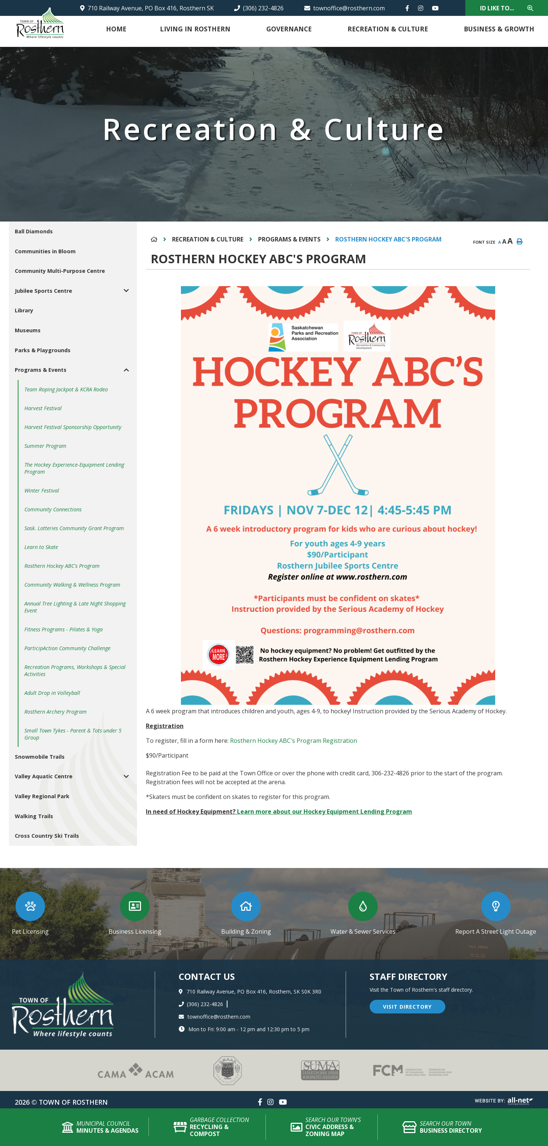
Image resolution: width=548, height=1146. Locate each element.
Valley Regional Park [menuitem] (42, 796)
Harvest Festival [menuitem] (43, 408)
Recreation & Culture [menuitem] (387, 28)
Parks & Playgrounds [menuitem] (43, 350)
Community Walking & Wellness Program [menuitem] (72, 584)
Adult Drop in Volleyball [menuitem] (52, 692)
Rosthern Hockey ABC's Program (388, 239)
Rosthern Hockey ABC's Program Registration (293, 741)
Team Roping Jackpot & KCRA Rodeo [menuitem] (66, 389)
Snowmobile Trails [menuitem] (40, 756)
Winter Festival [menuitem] (41, 490)
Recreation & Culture (207, 239)
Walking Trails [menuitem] (34, 816)
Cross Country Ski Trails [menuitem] (47, 835)
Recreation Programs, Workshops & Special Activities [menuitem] (75, 670)
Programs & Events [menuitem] (40, 369)
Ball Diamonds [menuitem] (34, 231)
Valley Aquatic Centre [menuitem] (43, 776)
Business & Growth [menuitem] (499, 28)
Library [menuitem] (24, 310)
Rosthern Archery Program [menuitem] (55, 711)
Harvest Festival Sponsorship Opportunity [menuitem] (72, 426)
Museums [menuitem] (28, 330)
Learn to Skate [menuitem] (41, 546)
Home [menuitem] (116, 28)
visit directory (407, 1006)
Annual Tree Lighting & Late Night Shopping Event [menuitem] (75, 607)
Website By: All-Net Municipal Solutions (504, 1101)
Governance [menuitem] (289, 28)
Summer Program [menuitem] (45, 445)
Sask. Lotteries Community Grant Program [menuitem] (74, 528)
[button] (126, 291)
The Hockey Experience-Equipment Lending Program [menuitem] (74, 468)
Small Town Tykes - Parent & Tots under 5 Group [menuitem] (72, 734)
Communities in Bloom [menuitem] (45, 251)
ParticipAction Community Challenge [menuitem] (67, 648)
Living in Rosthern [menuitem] (195, 28)
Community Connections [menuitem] (53, 509)
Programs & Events (289, 239)
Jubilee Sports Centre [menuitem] (43, 290)
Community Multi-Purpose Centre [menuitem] (60, 270)
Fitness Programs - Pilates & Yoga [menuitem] (63, 629)
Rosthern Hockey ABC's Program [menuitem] (62, 565)
